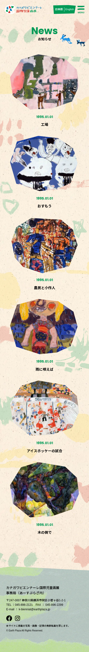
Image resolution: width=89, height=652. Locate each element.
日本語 (59, 9)
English (69, 9)
